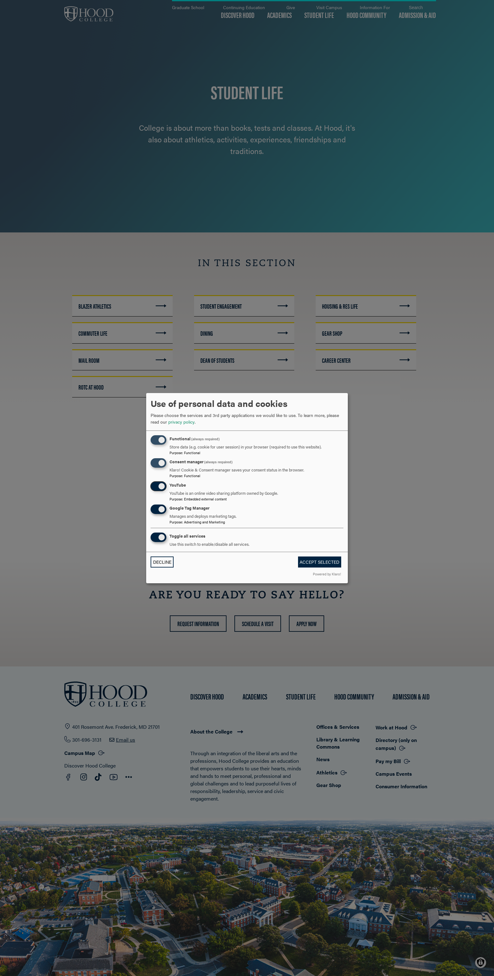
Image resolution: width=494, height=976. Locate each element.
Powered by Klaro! (327, 573)
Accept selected (319, 562)
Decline (162, 562)
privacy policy (181, 422)
